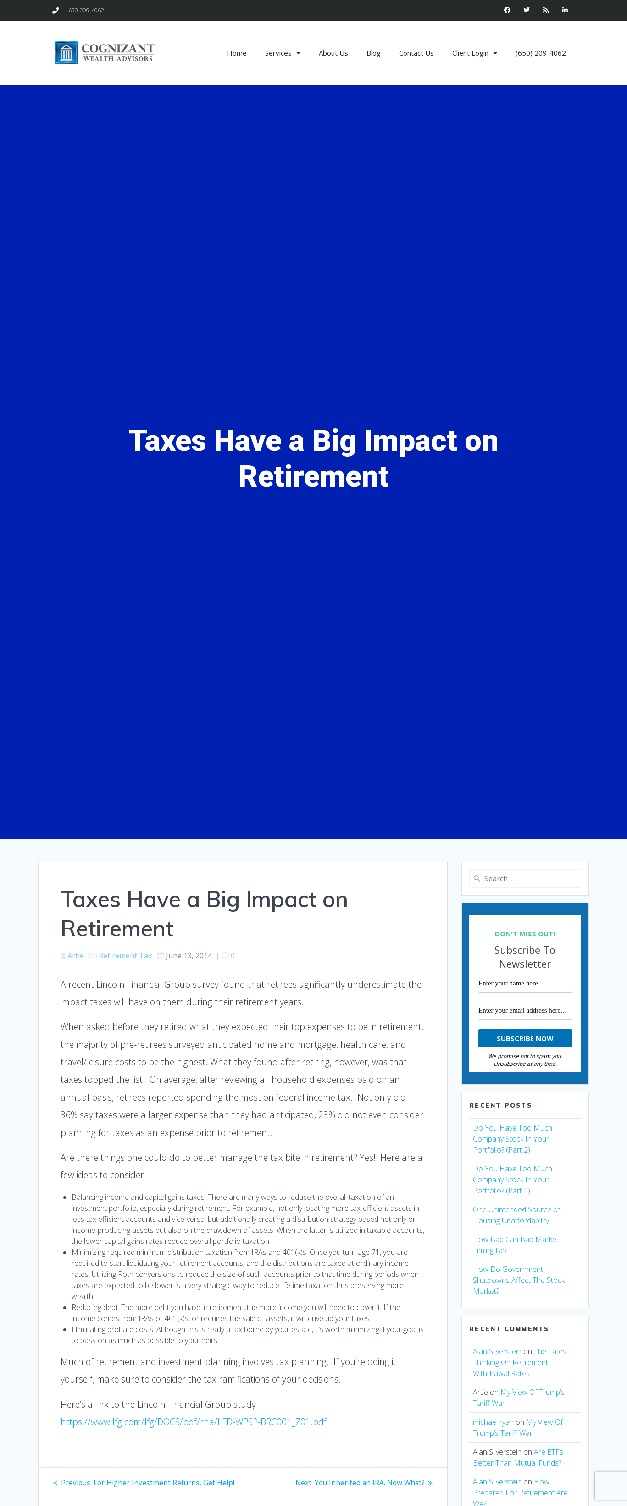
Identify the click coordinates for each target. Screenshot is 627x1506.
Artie (75, 956)
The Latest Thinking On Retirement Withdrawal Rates (521, 1362)
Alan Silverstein (497, 1351)
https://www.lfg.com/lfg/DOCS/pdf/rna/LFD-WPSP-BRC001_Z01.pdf (194, 1422)
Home (237, 52)
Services (282, 53)
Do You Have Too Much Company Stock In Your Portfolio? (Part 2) (512, 1139)
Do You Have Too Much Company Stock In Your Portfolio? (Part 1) (512, 1180)
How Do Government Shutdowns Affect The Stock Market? (519, 1280)
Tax (145, 956)
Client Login (474, 53)
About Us (333, 52)
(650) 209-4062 (541, 52)
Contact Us (416, 52)
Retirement (118, 956)
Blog (373, 52)
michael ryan (493, 1422)
